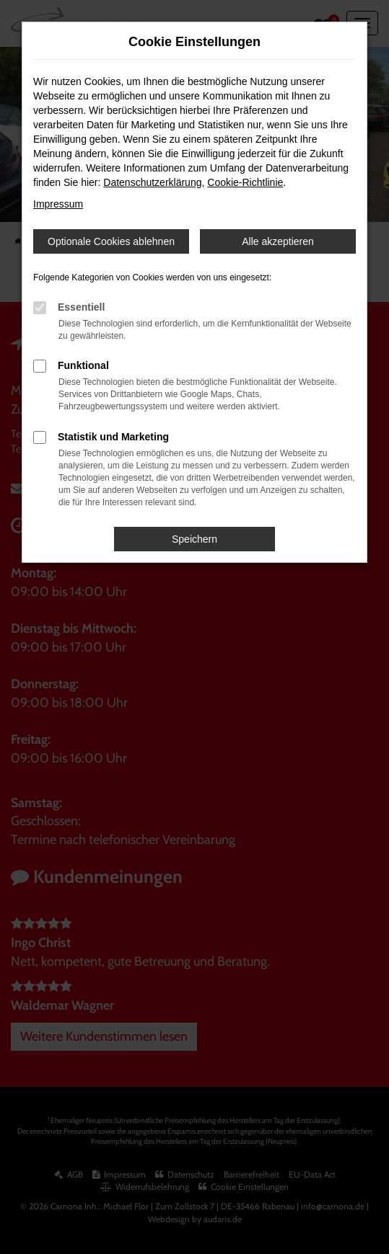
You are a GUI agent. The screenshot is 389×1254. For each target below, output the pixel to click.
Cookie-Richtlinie (245, 182)
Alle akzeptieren (278, 241)
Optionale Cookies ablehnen (111, 241)
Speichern (194, 539)
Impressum (58, 204)
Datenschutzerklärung (152, 182)
